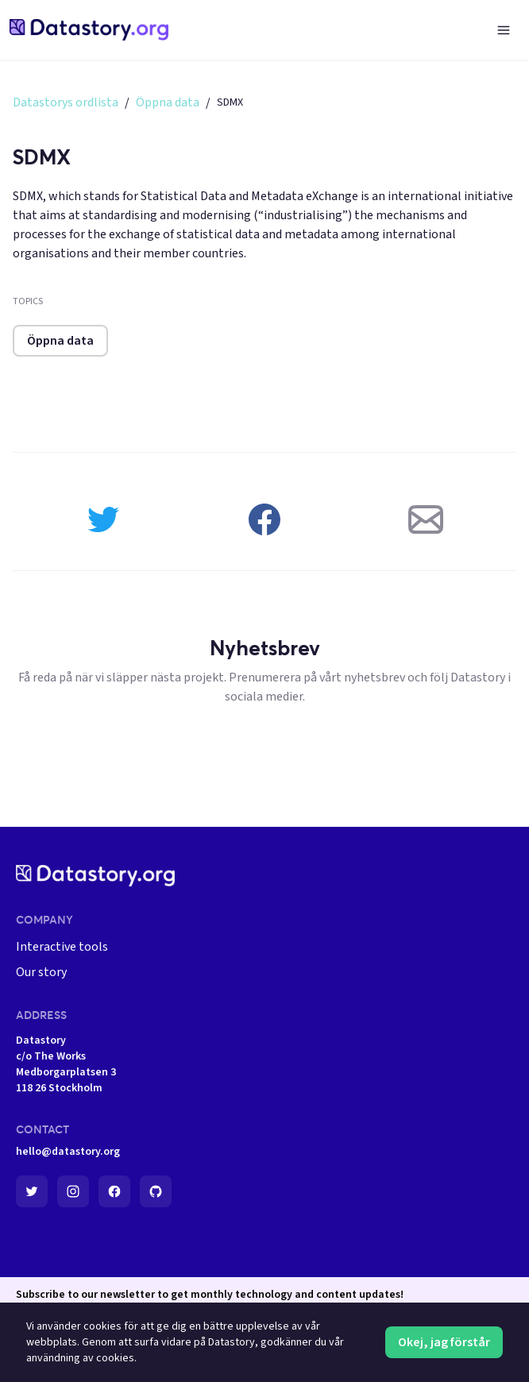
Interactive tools (62, 946)
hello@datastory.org (68, 1152)
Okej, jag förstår (444, 1342)
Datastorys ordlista (65, 102)
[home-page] (89, 30)
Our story (41, 972)
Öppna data (167, 102)
